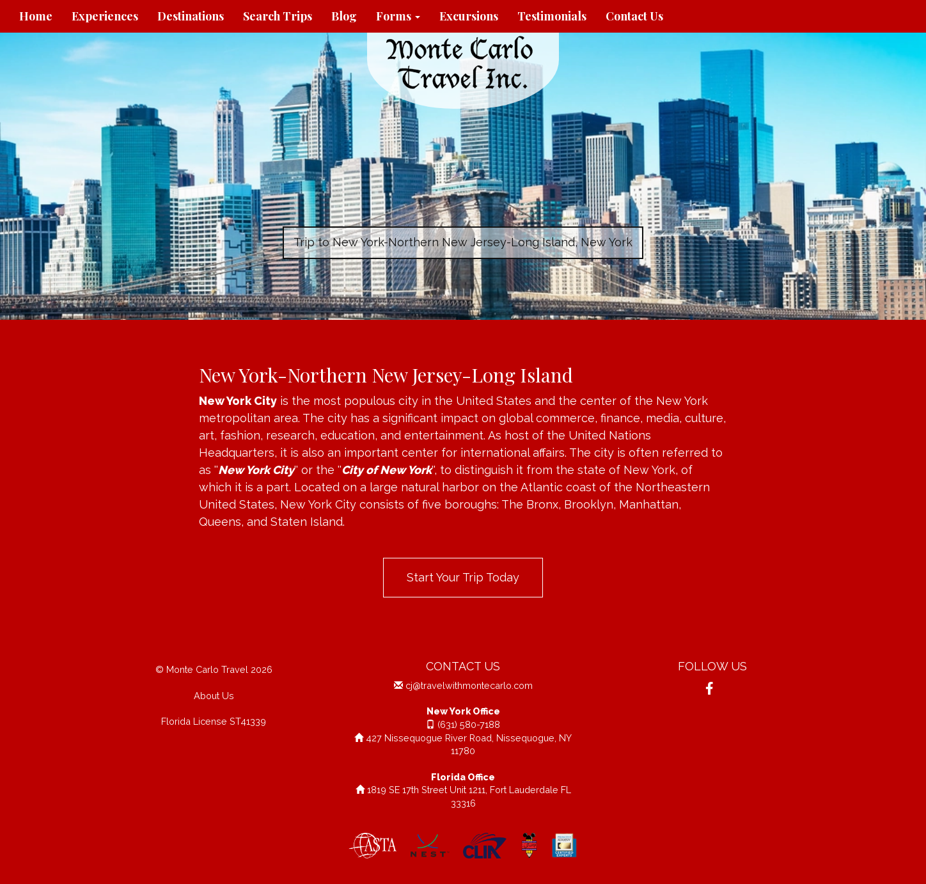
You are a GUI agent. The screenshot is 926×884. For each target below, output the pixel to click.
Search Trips (277, 16)
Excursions (468, 16)
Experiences (105, 16)
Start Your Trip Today (463, 577)
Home (35, 16)
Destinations (190, 16)
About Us (214, 695)
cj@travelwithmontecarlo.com (469, 685)
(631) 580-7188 (468, 724)
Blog (344, 16)
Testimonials (551, 16)
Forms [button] (398, 16)
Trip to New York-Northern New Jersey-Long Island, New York (463, 242)
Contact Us (634, 16)
